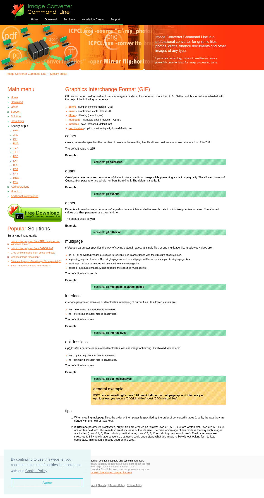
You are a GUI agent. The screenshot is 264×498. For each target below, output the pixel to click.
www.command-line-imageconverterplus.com (107, 472)
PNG (16, 143)
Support (115, 19)
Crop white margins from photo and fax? (33, 252)
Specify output (58, 73)
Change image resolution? (25, 257)
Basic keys (17, 121)
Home (14, 97)
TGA (15, 147)
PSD (15, 156)
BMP (16, 130)
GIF (15, 139)
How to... (16, 191)
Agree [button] (47, 482)
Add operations (20, 186)
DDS (15, 165)
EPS (15, 173)
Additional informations (24, 196)
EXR (15, 160)
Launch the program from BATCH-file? (32, 248)
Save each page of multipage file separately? (36, 261)
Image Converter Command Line (26, 73)
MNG (16, 177)
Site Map (102, 485)
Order (14, 107)
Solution (16, 116)
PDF (15, 169)
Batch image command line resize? (30, 265)
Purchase (69, 19)
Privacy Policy (117, 485)
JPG (15, 134)
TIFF (15, 152)
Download (51, 19)
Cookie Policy (134, 485)
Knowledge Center (93, 19)
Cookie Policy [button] (36, 471)
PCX (15, 182)
